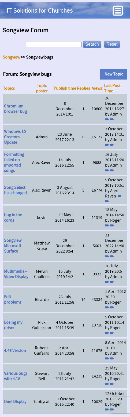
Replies (83, 88)
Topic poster (42, 88)
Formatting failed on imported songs (14, 162)
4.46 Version (15, 350)
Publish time (65, 88)
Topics (9, 88)
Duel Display (15, 401)
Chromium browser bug (15, 108)
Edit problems (12, 299)
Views (97, 88)
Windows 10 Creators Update (15, 137)
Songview (11, 57)
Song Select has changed (15, 190)
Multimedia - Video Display (16, 274)
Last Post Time (112, 88)
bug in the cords (13, 217)
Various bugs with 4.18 (15, 376)
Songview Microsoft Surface (12, 246)
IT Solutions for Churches (40, 10)
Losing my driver (13, 325)
